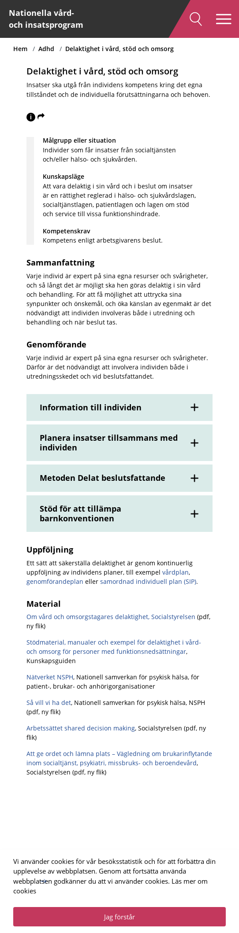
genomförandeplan (54, 581)
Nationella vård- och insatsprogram (46, 18)
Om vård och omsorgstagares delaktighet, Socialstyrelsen (110, 616)
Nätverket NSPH (49, 677)
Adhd (46, 48)
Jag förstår (119, 916)
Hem (20, 48)
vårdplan (175, 572)
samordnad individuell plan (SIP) (148, 581)
